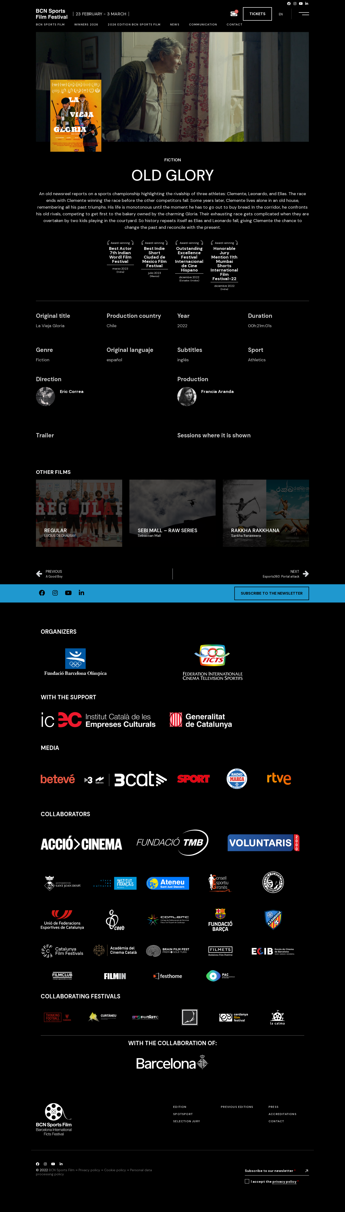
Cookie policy (115, 1170)
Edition (179, 1107)
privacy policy (284, 1181)
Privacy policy (89, 1170)
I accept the (275, 1181)
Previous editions (237, 1107)
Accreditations (283, 1114)
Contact (276, 1121)
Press (274, 1107)
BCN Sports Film (62, 1170)
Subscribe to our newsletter (270, 1171)
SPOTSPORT (183, 1114)
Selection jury (186, 1121)
